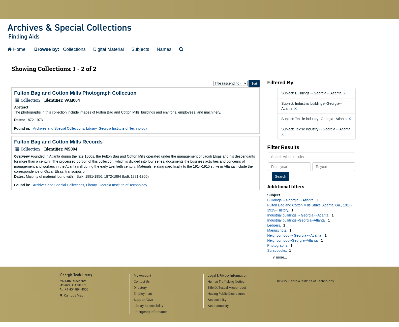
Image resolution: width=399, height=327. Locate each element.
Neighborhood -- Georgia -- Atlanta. (295, 235)
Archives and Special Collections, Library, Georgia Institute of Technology (90, 128)
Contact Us (142, 281)
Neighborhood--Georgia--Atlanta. (293, 240)
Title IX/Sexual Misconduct (227, 287)
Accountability (218, 306)
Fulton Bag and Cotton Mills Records (58, 141)
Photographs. (278, 245)
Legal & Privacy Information (227, 275)
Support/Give (143, 300)
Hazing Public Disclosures (226, 294)
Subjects (140, 49)
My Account (142, 275)
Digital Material (108, 49)
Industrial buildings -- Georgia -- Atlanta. (298, 215)
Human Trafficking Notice (226, 281)
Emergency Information (151, 312)
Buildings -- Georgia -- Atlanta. (291, 200)
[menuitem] (165, 276)
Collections (74, 49)
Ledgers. (274, 225)
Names (164, 49)
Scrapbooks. (277, 250)
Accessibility (217, 300)
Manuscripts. (277, 230)
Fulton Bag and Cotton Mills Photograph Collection (75, 93)
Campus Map (73, 295)
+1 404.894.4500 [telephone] (76, 289)
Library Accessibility (148, 306)
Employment (143, 294)
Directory (140, 287)
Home (16, 49)
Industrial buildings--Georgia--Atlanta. (297, 220)
